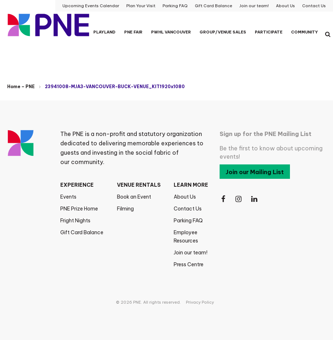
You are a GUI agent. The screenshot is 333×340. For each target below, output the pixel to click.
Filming (125, 208)
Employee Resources (186, 236)
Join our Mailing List (255, 172)
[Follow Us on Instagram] (239, 199)
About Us (185, 197)
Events (68, 197)
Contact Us (188, 208)
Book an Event (134, 197)
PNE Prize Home (79, 208)
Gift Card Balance (81, 232)
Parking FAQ (188, 220)
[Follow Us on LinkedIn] (254, 199)
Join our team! (190, 252)
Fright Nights (75, 220)
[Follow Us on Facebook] (223, 199)
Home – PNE (21, 86)
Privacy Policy (200, 302)
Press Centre (188, 264)
